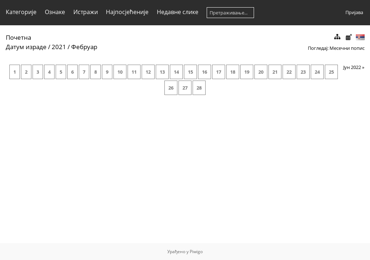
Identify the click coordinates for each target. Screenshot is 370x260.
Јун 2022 (352, 67)
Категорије (21, 12)
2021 (59, 47)
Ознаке (55, 12)
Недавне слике (177, 12)
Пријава (354, 12)
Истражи (85, 12)
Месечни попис (347, 48)
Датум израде (26, 47)
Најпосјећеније (127, 12)
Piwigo (196, 251)
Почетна (18, 37)
